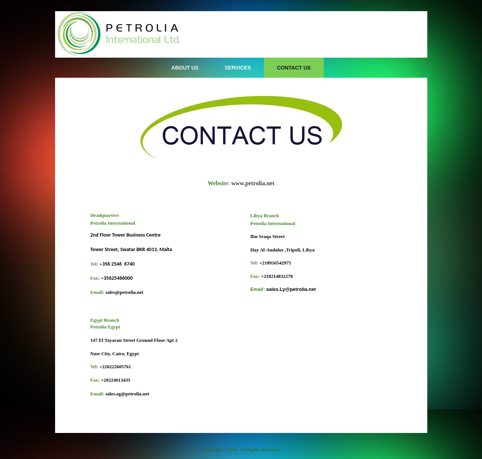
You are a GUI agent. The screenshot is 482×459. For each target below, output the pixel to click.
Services (237, 68)
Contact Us (294, 68)
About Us (184, 68)
